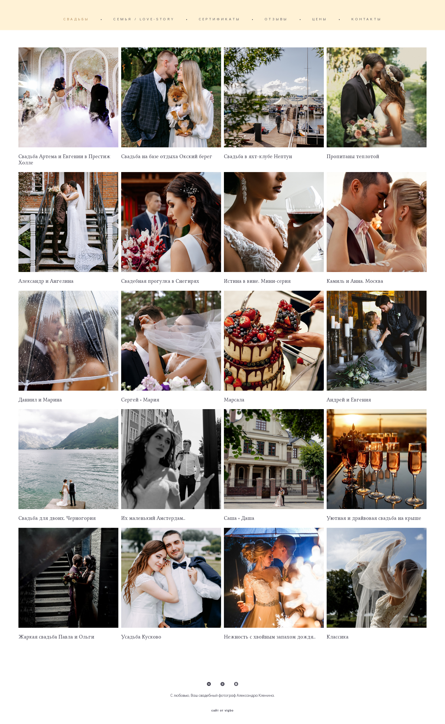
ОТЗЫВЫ (276, 18)
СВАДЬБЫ (76, 18)
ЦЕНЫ (320, 18)
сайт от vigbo (222, 710)
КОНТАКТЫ (366, 18)
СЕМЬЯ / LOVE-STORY (144, 18)
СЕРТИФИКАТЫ (219, 18)
